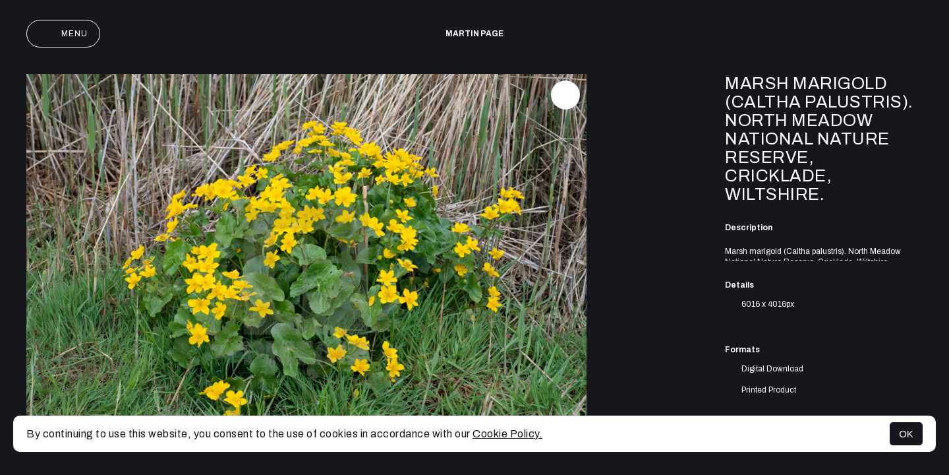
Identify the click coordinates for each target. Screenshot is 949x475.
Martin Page (474, 33)
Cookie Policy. (507, 433)
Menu (63, 34)
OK (906, 433)
